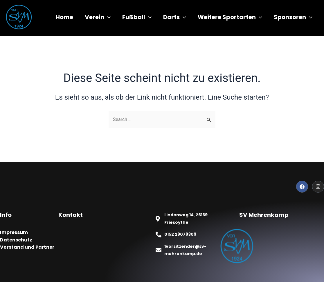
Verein (98, 17)
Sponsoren (293, 17)
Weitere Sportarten (230, 17)
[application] (107, 17)
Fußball (137, 17)
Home (64, 17)
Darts (174, 17)
